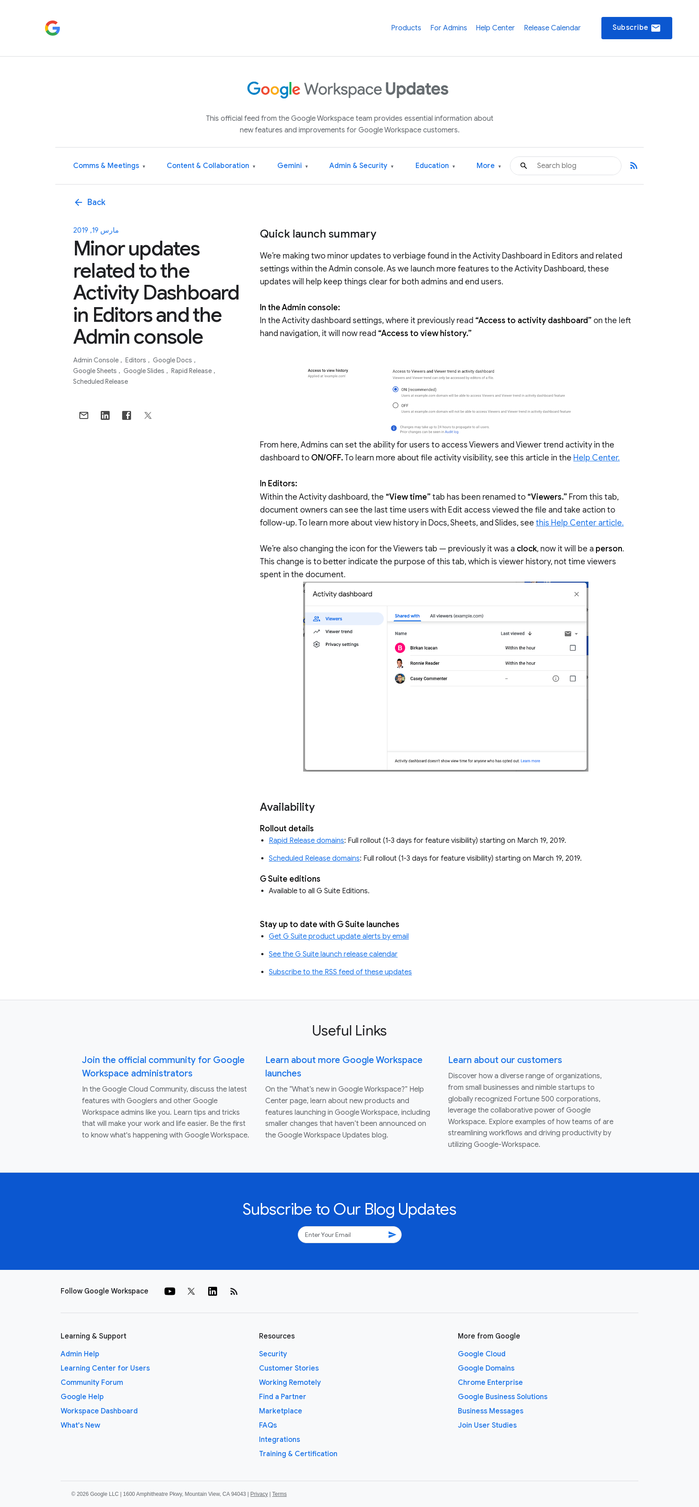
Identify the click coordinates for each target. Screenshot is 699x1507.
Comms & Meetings (109, 166)
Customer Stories (289, 1368)
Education (435, 166)
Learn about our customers (505, 1060)
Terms (279, 1494)
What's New (80, 1425)
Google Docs (173, 360)
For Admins (448, 28)
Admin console (96, 360)
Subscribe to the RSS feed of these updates (340, 972)
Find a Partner (282, 1396)
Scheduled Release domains (314, 858)
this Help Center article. (580, 523)
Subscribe (637, 28)
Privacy (259, 1494)
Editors (136, 360)
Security (273, 1354)
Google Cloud (482, 1354)
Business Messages (490, 1411)
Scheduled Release (100, 382)
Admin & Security (361, 166)
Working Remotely (290, 1382)
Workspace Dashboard (99, 1411)
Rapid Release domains (306, 840)
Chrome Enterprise (490, 1382)
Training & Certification (298, 1454)
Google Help (82, 1396)
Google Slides (144, 371)
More (489, 166)
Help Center (495, 28)
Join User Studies (487, 1425)
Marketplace (280, 1411)
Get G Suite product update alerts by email (339, 936)
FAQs (268, 1425)
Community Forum (92, 1382)
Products (406, 28)
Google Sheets (95, 371)
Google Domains (486, 1368)
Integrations (279, 1439)
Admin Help (80, 1354)
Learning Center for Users (105, 1368)
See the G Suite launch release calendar (333, 954)
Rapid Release (192, 371)
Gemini (292, 166)
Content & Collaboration (211, 166)
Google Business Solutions (502, 1396)
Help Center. (596, 458)
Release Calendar (552, 28)
